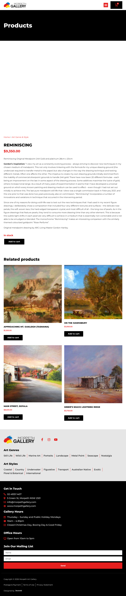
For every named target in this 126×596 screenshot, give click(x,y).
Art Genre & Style (20, 137)
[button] (106, 5)
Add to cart (14, 241)
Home (7, 137)
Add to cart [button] (13, 337)
